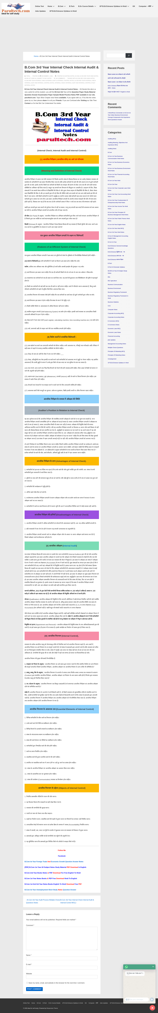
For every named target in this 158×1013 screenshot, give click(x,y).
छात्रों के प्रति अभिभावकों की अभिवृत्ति (116, 78)
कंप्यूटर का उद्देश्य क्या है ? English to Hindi (119, 92)
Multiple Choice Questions (115, 347)
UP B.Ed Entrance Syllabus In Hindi (115, 6)
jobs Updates (111, 340)
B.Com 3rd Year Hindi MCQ (116, 228)
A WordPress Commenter (115, 113)
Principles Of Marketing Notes (116, 355)
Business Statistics (113, 302)
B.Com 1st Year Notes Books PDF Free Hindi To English (51, 878)
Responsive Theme (52, 1008)
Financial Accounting (114, 336)
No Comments (60, 78)
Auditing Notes (69, 76)
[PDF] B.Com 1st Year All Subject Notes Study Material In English (55, 867)
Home (51, 6)
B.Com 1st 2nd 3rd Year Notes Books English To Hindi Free (53, 884)
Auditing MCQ (112, 138)
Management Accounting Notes (117, 343)
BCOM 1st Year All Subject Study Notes (38, 78)
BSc (109, 277)
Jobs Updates (40, 11)
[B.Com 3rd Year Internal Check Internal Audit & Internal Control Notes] (47, 76)
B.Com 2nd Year (112, 184)
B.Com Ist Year (112, 242)
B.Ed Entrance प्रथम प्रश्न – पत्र (116, 255)
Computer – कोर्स (146, 6)
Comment (30, 925)
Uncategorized (112, 359)
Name (28, 955)
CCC (109, 306)
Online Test (39, 6)
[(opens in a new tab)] (62, 856)
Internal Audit (69, 546)
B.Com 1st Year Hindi (114, 180)
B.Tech (71, 6)
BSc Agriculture (112, 280)
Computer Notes (112, 309)
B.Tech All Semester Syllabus (116, 267)
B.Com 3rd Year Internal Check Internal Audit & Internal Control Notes (49, 80)
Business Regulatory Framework (117, 292)
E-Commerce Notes (113, 324)
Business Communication (115, 284)
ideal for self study (10, 13)
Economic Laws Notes (114, 332)
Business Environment (114, 288)
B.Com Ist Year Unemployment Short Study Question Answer (50, 890)
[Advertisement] (79, 32)
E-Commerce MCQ (113, 321)
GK (134, 6)
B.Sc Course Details (87, 6)
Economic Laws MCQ (114, 328)
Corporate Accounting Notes (116, 317)
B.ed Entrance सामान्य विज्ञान (115, 259)
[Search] (129, 55)
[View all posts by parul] (28, 76)
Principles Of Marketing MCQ (116, 351)
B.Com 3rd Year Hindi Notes (89, 76)
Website (29, 974)
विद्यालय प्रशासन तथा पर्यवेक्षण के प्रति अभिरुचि (119, 74)
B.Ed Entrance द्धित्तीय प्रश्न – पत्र (116, 252)
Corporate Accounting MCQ (116, 313)
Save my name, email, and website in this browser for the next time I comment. (57, 983)
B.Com (62, 6)
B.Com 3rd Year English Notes (117, 224)
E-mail (28, 964)
